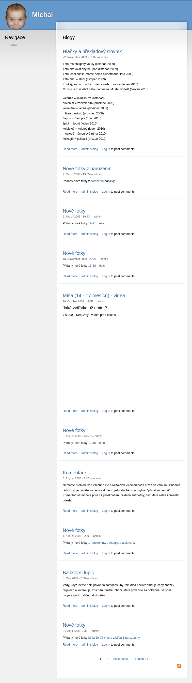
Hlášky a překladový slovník (92, 51)
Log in (106, 149)
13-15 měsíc (96, 443)
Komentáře (74, 472)
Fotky (13, 45)
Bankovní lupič (78, 572)
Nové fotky (74, 211)
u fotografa (114, 542)
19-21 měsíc (96, 223)
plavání (129, 542)
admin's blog (89, 149)
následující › (121, 659)
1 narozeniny (96, 542)
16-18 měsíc (96, 265)
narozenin (97, 181)
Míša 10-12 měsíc (100, 637)
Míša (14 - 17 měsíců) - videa (94, 295)
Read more (70, 149)
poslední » (142, 659)
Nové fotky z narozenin (87, 168)
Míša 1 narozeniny (127, 637)
